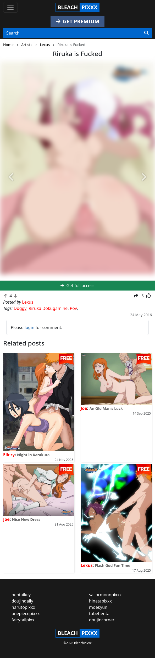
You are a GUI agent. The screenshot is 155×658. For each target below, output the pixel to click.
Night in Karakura (33, 454)
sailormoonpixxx (105, 595)
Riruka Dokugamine (48, 308)
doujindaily (22, 601)
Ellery (9, 455)
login (30, 327)
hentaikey (21, 595)
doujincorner (101, 620)
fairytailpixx (23, 620)
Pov (73, 308)
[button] (11, 177)
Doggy (20, 308)
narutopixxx (23, 607)
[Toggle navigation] (10, 7)
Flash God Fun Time (112, 565)
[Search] (146, 33)
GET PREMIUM (77, 21)
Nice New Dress (26, 519)
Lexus (87, 565)
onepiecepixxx (26, 613)
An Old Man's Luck (106, 408)
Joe (84, 408)
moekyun (98, 607)
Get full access (77, 285)
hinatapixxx (100, 601)
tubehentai (99, 613)
